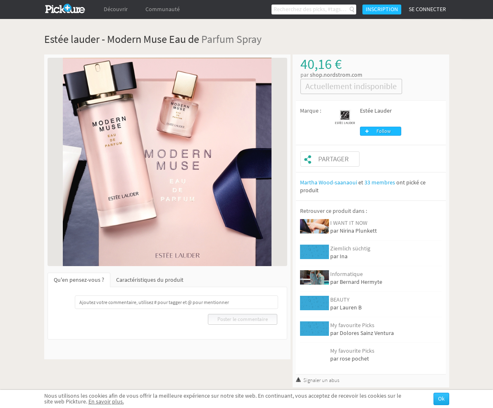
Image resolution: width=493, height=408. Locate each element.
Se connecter (427, 9)
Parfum (217, 39)
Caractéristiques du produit (149, 280)
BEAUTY (340, 300)
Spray (249, 39)
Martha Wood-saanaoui (328, 182)
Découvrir (116, 9)
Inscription (382, 9)
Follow (383, 131)
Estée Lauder (376, 111)
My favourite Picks (352, 325)
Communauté (162, 9)
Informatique (346, 274)
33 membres (379, 182)
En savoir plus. (106, 402)
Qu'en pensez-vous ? (79, 280)
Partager (333, 159)
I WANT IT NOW (348, 223)
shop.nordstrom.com (336, 75)
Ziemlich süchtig (350, 248)
